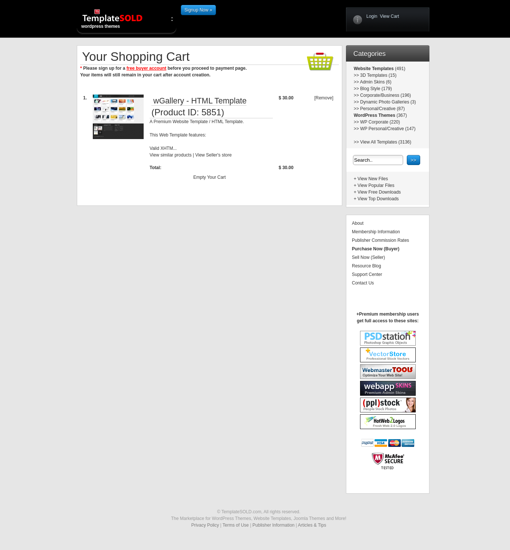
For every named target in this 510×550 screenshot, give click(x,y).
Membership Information (376, 231)
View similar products (171, 155)
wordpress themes (118, 18)
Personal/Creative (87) (382, 108)
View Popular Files (375, 185)
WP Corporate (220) (380, 122)
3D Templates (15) (378, 75)
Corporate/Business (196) (385, 95)
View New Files (372, 178)
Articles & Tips (312, 525)
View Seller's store (213, 155)
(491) (399, 68)
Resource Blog (366, 266)
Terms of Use (236, 525)
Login (371, 16)
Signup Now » (198, 10)
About (357, 223)
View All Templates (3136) (385, 142)
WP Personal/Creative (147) (387, 128)
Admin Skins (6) (376, 82)
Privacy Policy (205, 525)
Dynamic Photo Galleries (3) (388, 102)
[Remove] (323, 98)
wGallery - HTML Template (199, 100)
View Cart (389, 16)
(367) (401, 115)
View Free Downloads (379, 192)
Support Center (367, 274)
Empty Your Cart (209, 177)
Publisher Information (273, 525)
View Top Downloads (378, 198)
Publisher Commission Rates (380, 240)
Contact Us (363, 283)
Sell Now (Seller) (368, 257)
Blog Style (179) (376, 88)
